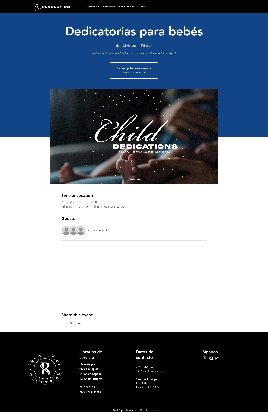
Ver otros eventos (134, 72)
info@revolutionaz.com (150, 371)
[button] (92, 6)
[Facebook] (211, 358)
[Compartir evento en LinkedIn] (80, 323)
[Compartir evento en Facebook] (63, 323)
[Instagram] (217, 358)
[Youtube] (205, 358)
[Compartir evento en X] (71, 323)
